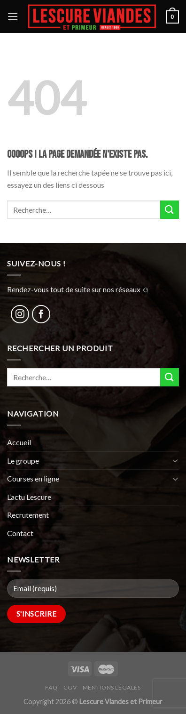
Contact (20, 533)
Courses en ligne (33, 478)
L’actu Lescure (29, 496)
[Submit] (169, 210)
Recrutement (28, 514)
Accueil (19, 442)
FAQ (51, 687)
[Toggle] (175, 460)
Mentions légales (112, 687)
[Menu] (12, 16)
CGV (70, 687)
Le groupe (23, 460)
